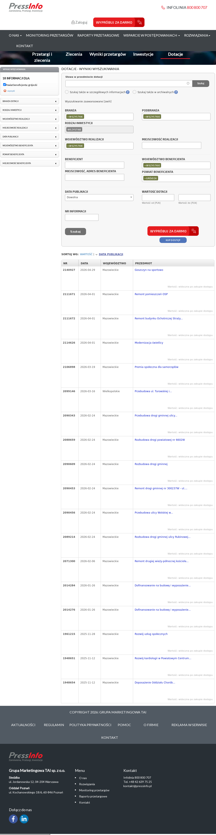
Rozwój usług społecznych (151, 634)
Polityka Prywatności (90, 725)
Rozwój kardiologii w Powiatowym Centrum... (163, 658)
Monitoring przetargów (49, 35)
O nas (83, 778)
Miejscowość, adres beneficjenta (90, 171)
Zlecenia (74, 54)
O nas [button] (15, 35)
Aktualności (23, 725)
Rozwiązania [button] (197, 35)
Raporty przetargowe (98, 35)
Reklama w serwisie (189, 725)
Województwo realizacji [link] (16, 119)
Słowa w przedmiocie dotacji (84, 77)
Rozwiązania (87, 784)
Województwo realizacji (84, 139)
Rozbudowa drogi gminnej (151, 464)
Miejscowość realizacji (160, 139)
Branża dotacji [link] (11, 101)
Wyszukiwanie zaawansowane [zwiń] (88, 101)
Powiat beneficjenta (157, 172)
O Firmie (151, 725)
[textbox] (86, 116)
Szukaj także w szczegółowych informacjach (95, 92)
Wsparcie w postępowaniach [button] (151, 35)
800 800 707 (197, 7)
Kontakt (24, 46)
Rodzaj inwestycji (79, 123)
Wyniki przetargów (107, 54)
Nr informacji (75, 211)
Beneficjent (74, 159)
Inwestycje (143, 54)
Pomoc (124, 725)
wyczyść (11, 90)
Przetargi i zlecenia (42, 57)
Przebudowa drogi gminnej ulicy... (156, 415)
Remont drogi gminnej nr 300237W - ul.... (161, 488)
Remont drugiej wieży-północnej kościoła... (162, 561)
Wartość (86, 254)
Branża (70, 110)
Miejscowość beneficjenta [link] (17, 163)
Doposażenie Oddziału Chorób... (155, 682)
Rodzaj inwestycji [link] (12, 110)
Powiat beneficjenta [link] (13, 154)
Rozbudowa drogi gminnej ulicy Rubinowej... (162, 536)
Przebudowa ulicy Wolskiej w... (154, 512)
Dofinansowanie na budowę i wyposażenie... (163, 585)
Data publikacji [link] (10, 137)
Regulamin (54, 725)
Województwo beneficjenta (163, 159)
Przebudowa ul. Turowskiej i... (153, 391)
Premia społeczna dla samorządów (156, 367)
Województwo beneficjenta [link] (18, 145)
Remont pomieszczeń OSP (151, 294)
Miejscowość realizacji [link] (15, 128)
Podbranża (150, 110)
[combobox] (99, 116)
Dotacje (175, 54)
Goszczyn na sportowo (149, 269)
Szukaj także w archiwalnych (153, 92)
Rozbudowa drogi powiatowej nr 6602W (160, 439)
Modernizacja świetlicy (149, 342)
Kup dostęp (173, 240)
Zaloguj (79, 22)
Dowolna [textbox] (72, 197)
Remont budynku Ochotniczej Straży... (159, 318)
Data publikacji (76, 191)
